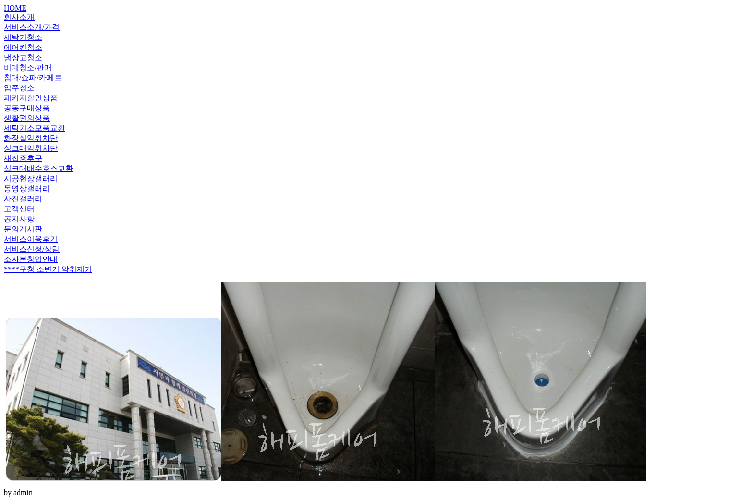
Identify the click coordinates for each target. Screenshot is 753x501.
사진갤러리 (23, 199)
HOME (15, 8)
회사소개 (19, 17)
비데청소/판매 (28, 67)
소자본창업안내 (31, 259)
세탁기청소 (23, 37)
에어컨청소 (23, 47)
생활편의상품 (27, 118)
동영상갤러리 (27, 188)
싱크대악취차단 (31, 148)
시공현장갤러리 (31, 178)
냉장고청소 (23, 57)
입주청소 (19, 88)
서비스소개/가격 (32, 27)
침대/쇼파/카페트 (33, 77)
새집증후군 (23, 158)
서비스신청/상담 (32, 249)
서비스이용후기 (31, 239)
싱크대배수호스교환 (38, 168)
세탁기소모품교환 (34, 128)
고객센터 (19, 209)
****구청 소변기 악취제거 (48, 269)
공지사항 (19, 219)
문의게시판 (23, 229)
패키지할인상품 (31, 98)
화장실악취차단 (31, 138)
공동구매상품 (27, 108)
